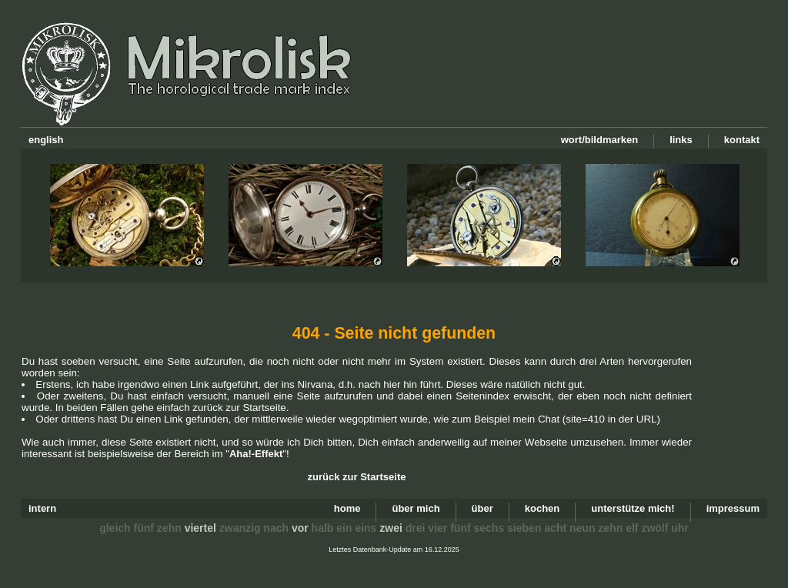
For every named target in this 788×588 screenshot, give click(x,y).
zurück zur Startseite (357, 477)
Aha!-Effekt (255, 453)
